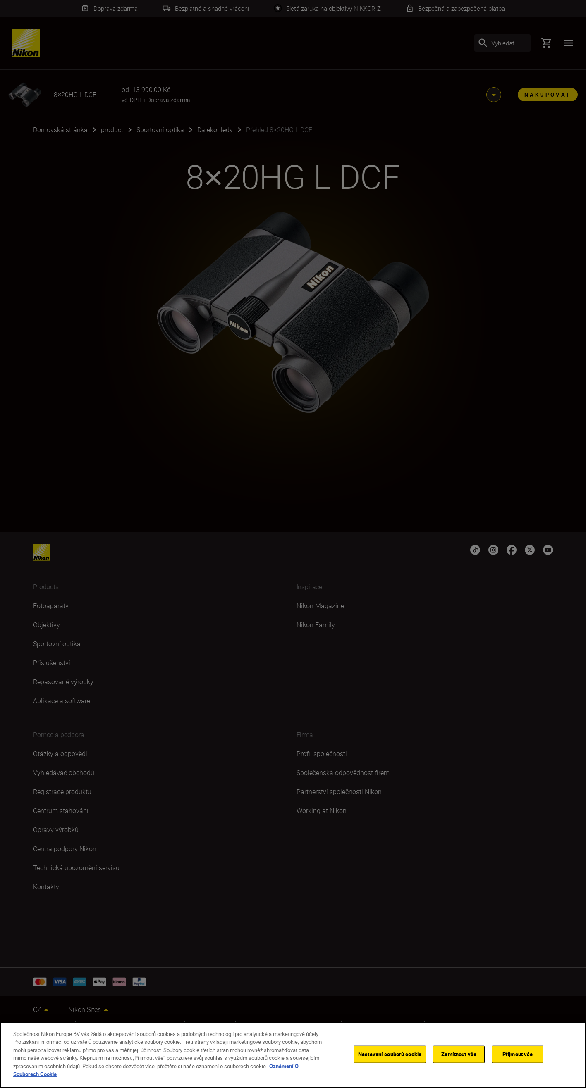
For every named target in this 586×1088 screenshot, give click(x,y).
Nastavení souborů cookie (389, 1054)
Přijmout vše (517, 1054)
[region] (293, 1055)
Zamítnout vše (458, 1054)
